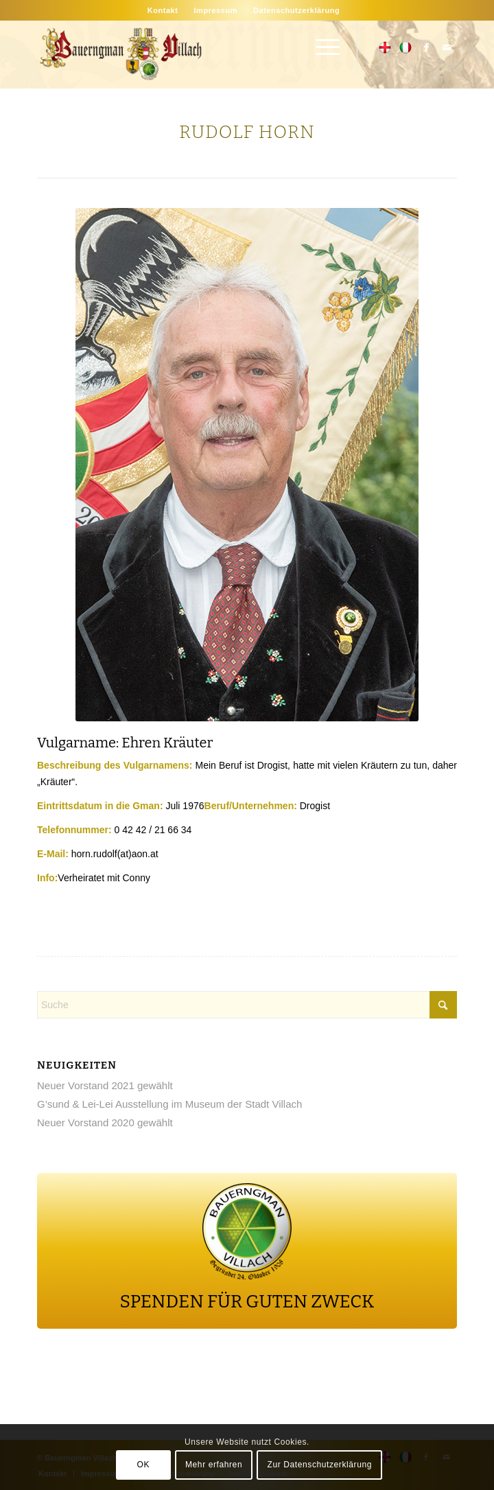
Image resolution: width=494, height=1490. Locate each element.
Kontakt (163, 10)
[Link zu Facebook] (426, 47)
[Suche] (247, 1004)
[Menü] (321, 47)
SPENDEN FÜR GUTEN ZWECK (247, 1301)
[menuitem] (163, 10)
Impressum (215, 10)
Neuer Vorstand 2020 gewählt (105, 1122)
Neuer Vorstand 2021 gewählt (105, 1085)
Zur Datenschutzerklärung (320, 1464)
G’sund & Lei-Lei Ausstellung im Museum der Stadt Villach (169, 1104)
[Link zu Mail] (446, 47)
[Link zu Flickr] (405, 47)
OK (143, 1464)
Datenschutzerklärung (296, 10)
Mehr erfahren (213, 1464)
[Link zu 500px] (385, 47)
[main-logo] (205, 54)
